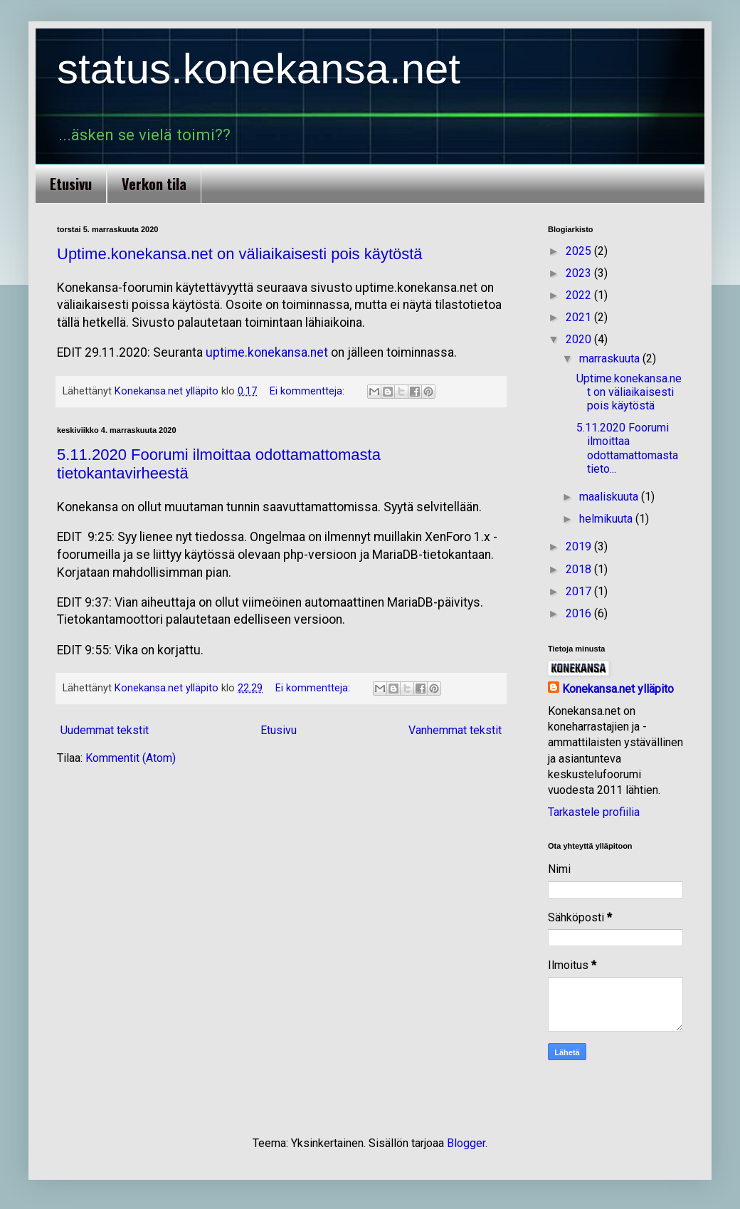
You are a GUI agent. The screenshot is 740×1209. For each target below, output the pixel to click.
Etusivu (71, 183)
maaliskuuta (610, 496)
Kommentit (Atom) (130, 758)
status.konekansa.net (258, 69)
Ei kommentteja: (308, 391)
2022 (580, 295)
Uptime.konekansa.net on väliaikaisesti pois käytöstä (240, 254)
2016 (580, 613)
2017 (580, 591)
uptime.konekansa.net (267, 352)
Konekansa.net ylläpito (618, 689)
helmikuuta (607, 518)
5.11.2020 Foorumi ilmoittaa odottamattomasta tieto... (627, 448)
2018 (580, 569)
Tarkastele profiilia (594, 812)
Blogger (466, 1143)
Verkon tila (154, 183)
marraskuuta (611, 358)
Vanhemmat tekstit (455, 730)
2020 (580, 339)
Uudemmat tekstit (104, 730)
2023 (580, 273)
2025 (580, 251)
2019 (580, 546)
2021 (580, 317)
